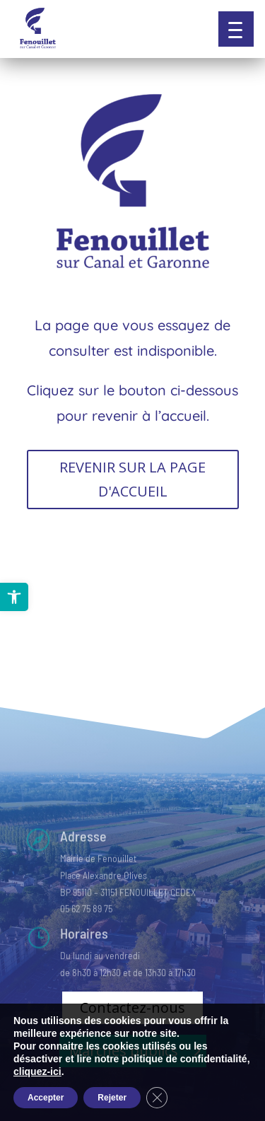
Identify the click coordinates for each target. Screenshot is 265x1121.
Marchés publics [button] (123, 1050)
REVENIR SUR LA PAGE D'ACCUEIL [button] (132, 479)
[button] (236, 29)
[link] (14, 597)
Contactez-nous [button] (132, 1007)
